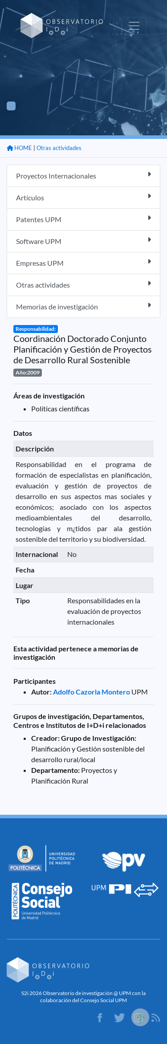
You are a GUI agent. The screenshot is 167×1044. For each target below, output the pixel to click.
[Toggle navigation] (134, 26)
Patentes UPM (83, 218)
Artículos (83, 197)
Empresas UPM (83, 262)
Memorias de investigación (83, 306)
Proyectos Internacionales (83, 175)
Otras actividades (59, 147)
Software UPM (83, 240)
